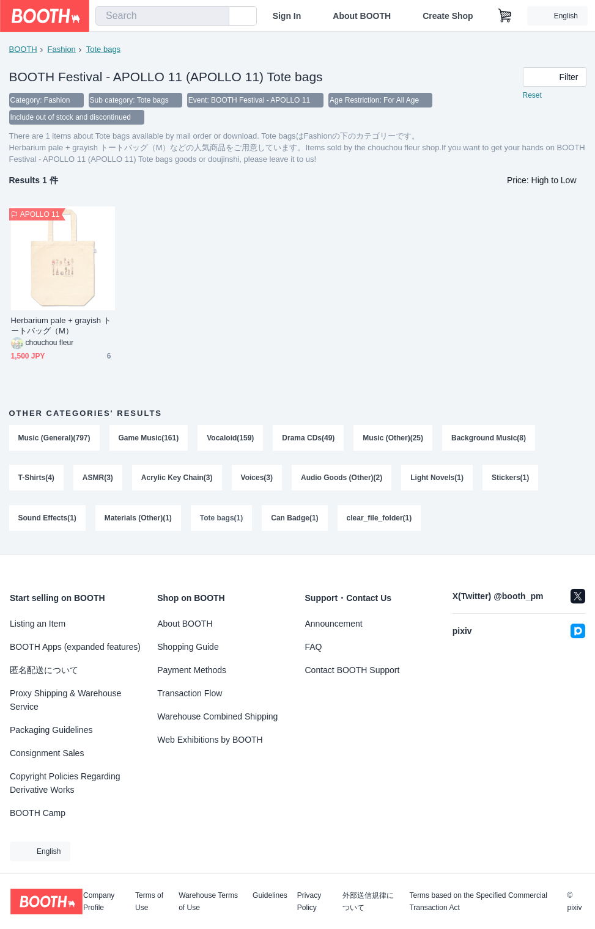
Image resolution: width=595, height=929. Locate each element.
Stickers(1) (510, 478)
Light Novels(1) (437, 478)
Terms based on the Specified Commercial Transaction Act (478, 901)
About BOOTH (362, 16)
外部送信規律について (368, 901)
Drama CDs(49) (308, 438)
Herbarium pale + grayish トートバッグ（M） (61, 325)
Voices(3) (257, 478)
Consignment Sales (47, 753)
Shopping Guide (187, 647)
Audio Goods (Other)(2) (341, 478)
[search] (217, 16)
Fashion (62, 49)
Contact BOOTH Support (352, 670)
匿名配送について (44, 670)
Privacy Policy (309, 901)
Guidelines (270, 896)
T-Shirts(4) (36, 478)
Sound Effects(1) (47, 518)
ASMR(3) (98, 478)
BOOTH (23, 49)
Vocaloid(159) (230, 438)
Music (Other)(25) (393, 438)
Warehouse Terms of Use (208, 901)
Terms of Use (149, 901)
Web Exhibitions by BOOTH (209, 740)
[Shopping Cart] (505, 16)
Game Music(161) (149, 438)
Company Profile (98, 901)
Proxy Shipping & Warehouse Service (65, 700)
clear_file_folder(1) (379, 518)
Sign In (287, 16)
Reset (532, 95)
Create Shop (448, 16)
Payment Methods (191, 670)
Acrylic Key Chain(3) (177, 478)
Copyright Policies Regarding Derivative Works (65, 783)
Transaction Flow (189, 693)
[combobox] (162, 16)
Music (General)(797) (54, 438)
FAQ (313, 647)
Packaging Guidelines (51, 730)
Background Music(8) (488, 438)
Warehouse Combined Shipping (217, 716)
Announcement (334, 623)
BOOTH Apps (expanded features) (75, 647)
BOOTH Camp (37, 813)
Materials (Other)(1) (138, 518)
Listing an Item (37, 623)
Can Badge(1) (294, 518)
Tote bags (103, 49)
